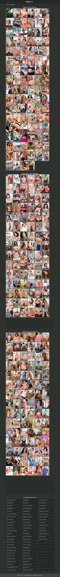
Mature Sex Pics (42, 522)
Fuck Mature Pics (42, 508)
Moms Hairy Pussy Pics (43, 516)
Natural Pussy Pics (26, 519)
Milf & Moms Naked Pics (27, 536)
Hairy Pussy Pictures (27, 522)
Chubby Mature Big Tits (11, 558)
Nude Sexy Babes (10, 525)
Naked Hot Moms (26, 561)
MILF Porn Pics (9, 511)
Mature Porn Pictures (27, 544)
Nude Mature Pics (10, 502)
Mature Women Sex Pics (43, 525)
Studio (8, 4)
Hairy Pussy (25, 530)
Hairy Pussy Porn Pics (11, 522)
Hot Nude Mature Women (27, 525)
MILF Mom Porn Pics (10, 541)
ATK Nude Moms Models (11, 547)
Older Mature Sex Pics (27, 539)
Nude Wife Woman (10, 508)
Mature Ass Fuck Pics (43, 500)
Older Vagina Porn (26, 567)
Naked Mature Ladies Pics (44, 533)
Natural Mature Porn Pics (11, 561)
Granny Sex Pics (26, 502)
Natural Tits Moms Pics (27, 541)
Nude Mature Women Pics (11, 500)
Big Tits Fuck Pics (42, 536)
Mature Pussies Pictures (11, 536)
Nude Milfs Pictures (26, 511)
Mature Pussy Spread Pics (28, 516)
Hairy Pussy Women (43, 519)
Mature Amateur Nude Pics (28, 569)
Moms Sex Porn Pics (27, 550)
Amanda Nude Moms (10, 539)
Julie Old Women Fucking (11, 550)
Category (13, 4)
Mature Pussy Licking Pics (28, 558)
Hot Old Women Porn (10, 555)
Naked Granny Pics (10, 564)
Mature (29, 2)
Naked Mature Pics (10, 519)
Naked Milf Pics (9, 533)
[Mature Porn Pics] (9, 13)
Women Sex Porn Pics (43, 539)
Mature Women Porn (43, 530)
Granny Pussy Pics (42, 505)
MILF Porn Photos (26, 553)
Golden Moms (25, 500)
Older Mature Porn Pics (11, 553)
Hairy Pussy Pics (10, 505)
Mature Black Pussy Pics (27, 564)
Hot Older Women (26, 547)
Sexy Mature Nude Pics (27, 508)
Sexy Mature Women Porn (11, 569)
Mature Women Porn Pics (11, 516)
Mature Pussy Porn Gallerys (12, 530)
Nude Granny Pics (26, 533)
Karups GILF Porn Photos (27, 505)
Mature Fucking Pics (10, 544)
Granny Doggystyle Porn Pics (12, 567)
